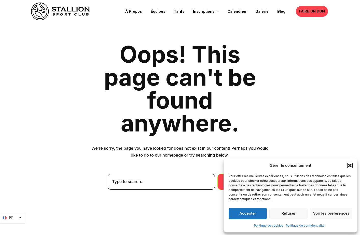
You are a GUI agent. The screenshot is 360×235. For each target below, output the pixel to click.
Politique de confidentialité (305, 225)
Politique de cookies (268, 225)
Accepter (247, 213)
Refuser (288, 213)
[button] (349, 165)
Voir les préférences (331, 213)
